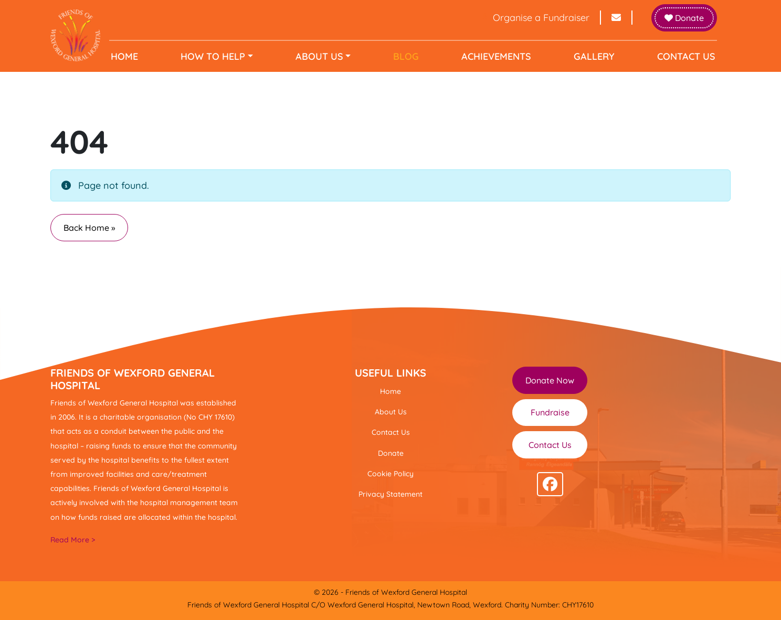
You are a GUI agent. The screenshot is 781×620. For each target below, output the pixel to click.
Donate (684, 18)
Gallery (592, 56)
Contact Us (684, 56)
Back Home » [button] (89, 227)
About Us (320, 56)
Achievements (495, 56)
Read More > (72, 539)
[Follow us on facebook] (550, 484)
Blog (406, 56)
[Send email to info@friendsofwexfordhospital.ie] (616, 17)
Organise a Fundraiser (534, 18)
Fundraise (550, 412)
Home (127, 56)
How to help (214, 56)
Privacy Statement (390, 494)
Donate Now (549, 380)
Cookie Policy (390, 473)
